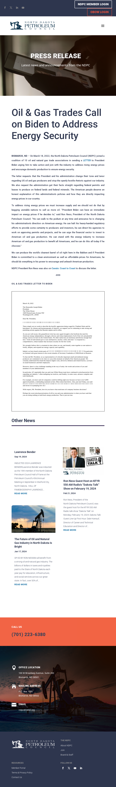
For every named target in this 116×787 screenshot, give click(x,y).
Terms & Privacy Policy (22, 772)
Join (63, 750)
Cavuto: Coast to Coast (63, 268)
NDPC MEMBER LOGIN (93, 4)
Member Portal (18, 768)
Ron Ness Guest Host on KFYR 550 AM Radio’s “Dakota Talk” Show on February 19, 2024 (81, 484)
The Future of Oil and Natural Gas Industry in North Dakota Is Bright (33, 543)
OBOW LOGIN (99, 12)
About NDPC (66, 745)
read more (20, 493)
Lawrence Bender (25, 452)
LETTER (87, 160)
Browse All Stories (82, 434)
